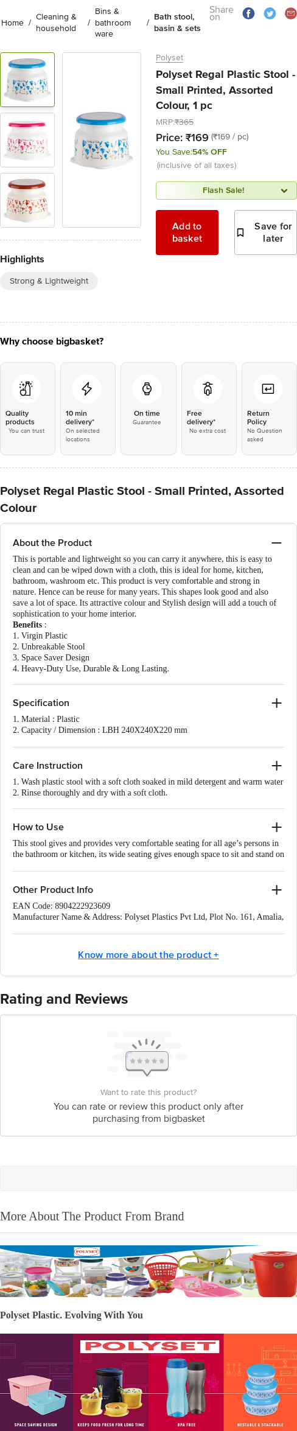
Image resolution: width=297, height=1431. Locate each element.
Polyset (169, 57)
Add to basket (187, 232)
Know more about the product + (148, 955)
